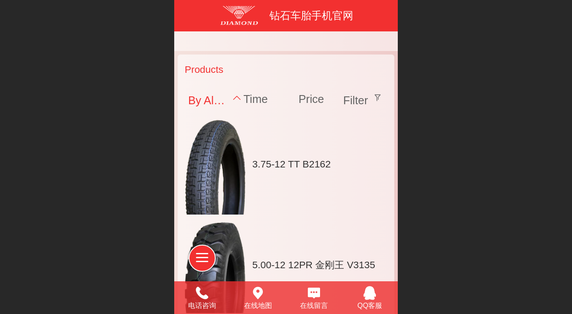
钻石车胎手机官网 (311, 15)
